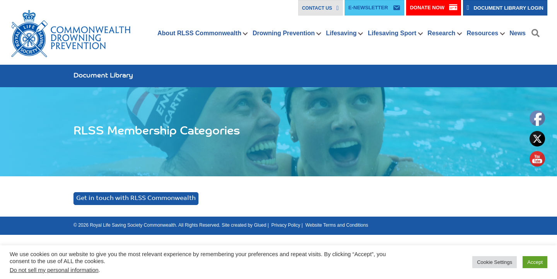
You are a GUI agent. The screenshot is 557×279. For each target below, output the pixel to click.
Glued (260, 225)
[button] (245, 33)
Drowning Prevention (284, 33)
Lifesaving (341, 33)
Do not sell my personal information (54, 270)
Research (441, 33)
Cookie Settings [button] (494, 262)
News (517, 33)
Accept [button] (535, 262)
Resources (482, 33)
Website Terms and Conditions (336, 225)
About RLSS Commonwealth (199, 33)
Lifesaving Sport (392, 33)
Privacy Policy (286, 225)
